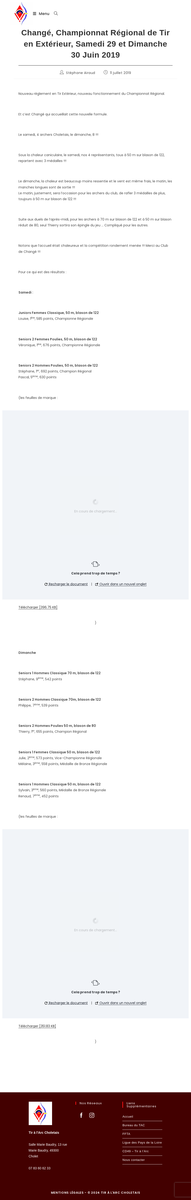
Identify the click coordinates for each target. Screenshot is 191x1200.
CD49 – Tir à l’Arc (135, 1151)
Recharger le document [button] (66, 584)
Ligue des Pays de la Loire (142, 1142)
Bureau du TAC (133, 1125)
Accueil (127, 1116)
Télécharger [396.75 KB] (37, 607)
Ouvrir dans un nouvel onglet (121, 584)
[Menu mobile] (41, 13)
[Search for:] (54, 13)
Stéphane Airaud (80, 72)
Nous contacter (133, 1160)
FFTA (126, 1134)
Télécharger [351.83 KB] (37, 1026)
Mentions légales (68, 1192)
